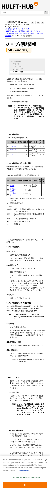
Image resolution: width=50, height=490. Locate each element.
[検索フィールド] (25, 12)
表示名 (12, 186)
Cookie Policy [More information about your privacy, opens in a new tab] (23, 470)
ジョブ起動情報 (15, 61)
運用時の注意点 (18, 72)
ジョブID (13, 146)
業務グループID (13, 190)
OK (25, 485)
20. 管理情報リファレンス (14, 29)
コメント (13, 154)
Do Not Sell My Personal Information (25, 477)
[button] (46, 12)
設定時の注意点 (18, 69)
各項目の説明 (17, 67)
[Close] (46, 460)
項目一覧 (16, 64)
